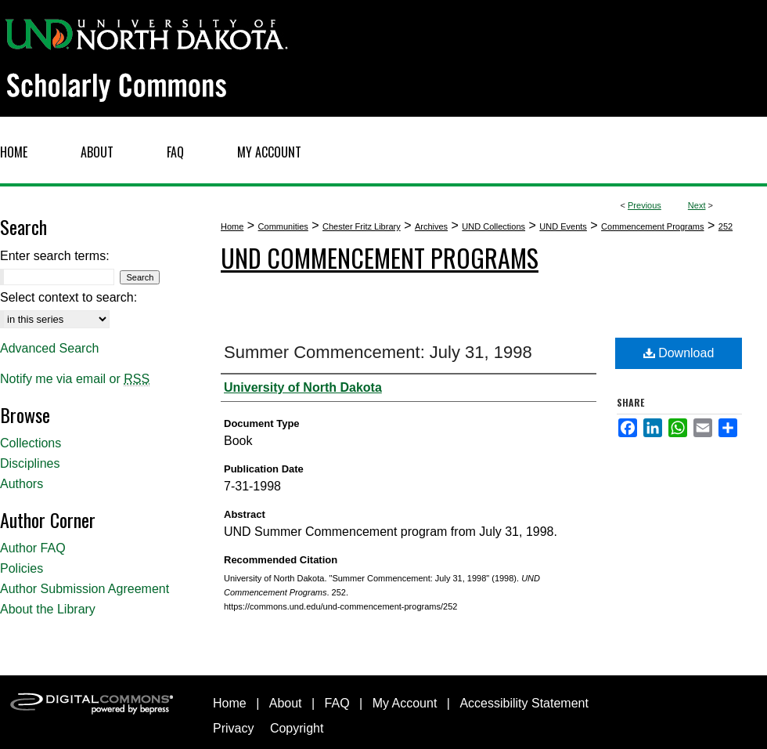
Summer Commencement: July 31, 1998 (378, 352)
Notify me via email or (74, 379)
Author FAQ (33, 548)
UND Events (563, 226)
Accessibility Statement (524, 703)
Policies (21, 568)
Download (679, 353)
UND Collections (493, 226)
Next (697, 205)
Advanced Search (49, 348)
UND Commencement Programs (379, 257)
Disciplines (29, 463)
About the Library (47, 609)
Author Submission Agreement (84, 588)
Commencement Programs (652, 226)
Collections (30, 443)
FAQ (337, 703)
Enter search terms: (55, 255)
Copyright (296, 728)
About (285, 703)
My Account (405, 703)
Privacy (233, 728)
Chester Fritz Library (361, 226)
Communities (283, 226)
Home (232, 226)
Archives (431, 226)
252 (725, 226)
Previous (644, 205)
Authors (21, 483)
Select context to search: (68, 297)
